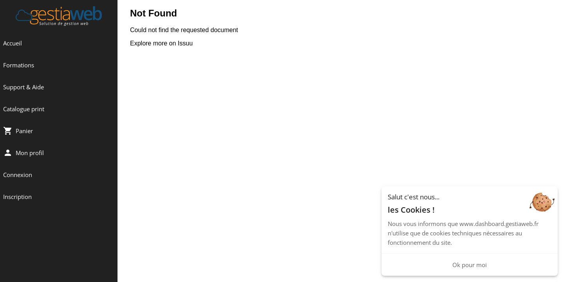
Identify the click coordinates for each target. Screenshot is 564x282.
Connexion (17, 175)
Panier (18, 131)
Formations (18, 65)
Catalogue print (23, 109)
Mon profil (23, 152)
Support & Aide (23, 87)
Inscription (17, 197)
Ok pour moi (469, 265)
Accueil (12, 43)
